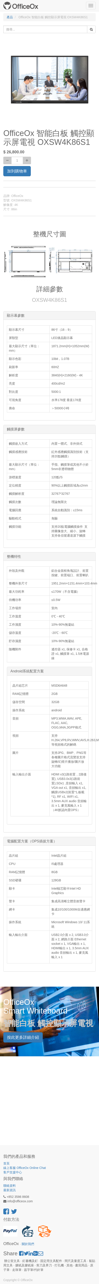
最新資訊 (9, 1190)
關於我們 (28, 1244)
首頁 (6, 1163)
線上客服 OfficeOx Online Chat (24, 1168)
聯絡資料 (9, 1185)
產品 (10, 17)
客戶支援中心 (12, 1172)
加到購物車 (17, 171)
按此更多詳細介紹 (23, 1037)
